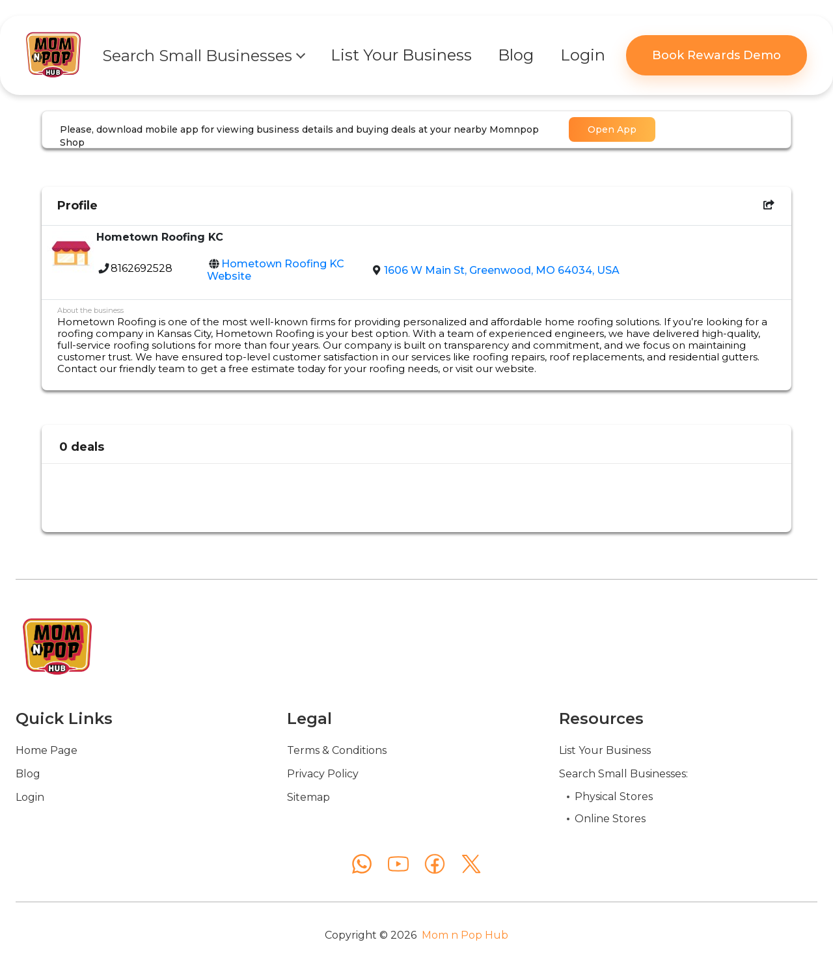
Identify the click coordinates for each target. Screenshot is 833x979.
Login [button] (582, 55)
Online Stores (610, 818)
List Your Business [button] (401, 55)
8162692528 (141, 268)
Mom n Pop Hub (465, 935)
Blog (28, 774)
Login (30, 797)
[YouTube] (398, 864)
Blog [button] (516, 55)
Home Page (46, 750)
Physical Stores (614, 796)
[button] (203, 55)
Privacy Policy (323, 774)
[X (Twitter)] (471, 864)
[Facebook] (434, 864)
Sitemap (308, 797)
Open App (612, 129)
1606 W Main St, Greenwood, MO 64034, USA (502, 270)
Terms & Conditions (337, 750)
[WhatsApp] (362, 864)
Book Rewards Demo (716, 55)
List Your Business (605, 750)
